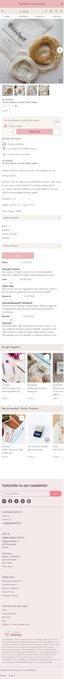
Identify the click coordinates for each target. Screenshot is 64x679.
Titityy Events (7, 566)
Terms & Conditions (10, 588)
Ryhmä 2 (12, 676)
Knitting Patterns (9, 613)
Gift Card (6, 617)
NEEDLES (40, 16)
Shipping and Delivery (11, 581)
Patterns (23, 16)
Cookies (3, 676)
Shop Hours (7, 562)
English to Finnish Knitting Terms (15, 624)
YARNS (7, 16)
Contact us (6, 519)
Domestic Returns (9, 584)
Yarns (4, 609)
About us (6, 515)
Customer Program (10, 595)
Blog (4, 620)
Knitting (56, 16)
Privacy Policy (8, 591)
